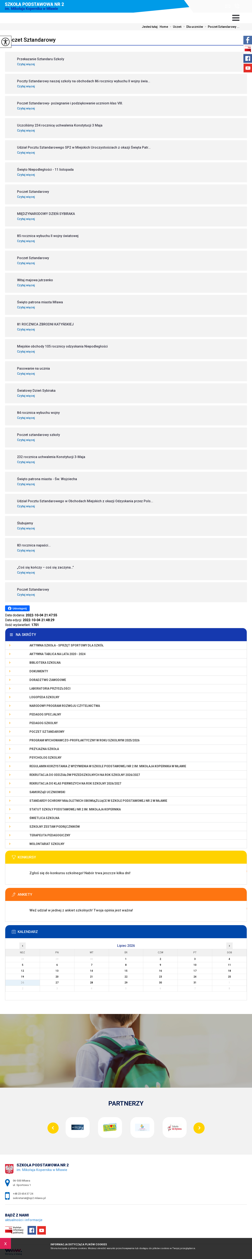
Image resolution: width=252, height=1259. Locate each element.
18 (229, 970)
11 (229, 964)
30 (160, 982)
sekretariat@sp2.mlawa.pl (227, 6)
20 (57, 976)
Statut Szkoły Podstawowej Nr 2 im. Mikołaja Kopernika (75, 809)
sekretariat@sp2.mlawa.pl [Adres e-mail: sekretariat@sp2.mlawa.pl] (29, 1198)
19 (22, 976)
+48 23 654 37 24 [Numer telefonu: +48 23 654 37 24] (23, 1193)
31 (195, 982)
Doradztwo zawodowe (47, 680)
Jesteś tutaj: (151, 26)
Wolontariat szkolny (46, 844)
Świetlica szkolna (44, 818)
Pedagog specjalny (45, 714)
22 (126, 976)
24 (195, 976)
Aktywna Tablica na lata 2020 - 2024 (57, 654)
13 (57, 970)
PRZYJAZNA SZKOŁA (44, 749)
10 (195, 964)
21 (91, 976)
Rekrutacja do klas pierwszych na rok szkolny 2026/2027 (75, 783)
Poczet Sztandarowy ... (221, 26)
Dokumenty (38, 671)
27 (57, 982)
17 (195, 970)
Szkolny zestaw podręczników (54, 826)
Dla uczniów (192, 26)
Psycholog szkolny (45, 757)
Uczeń (175, 26)
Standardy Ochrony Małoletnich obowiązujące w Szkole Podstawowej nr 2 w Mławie (98, 800)
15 (126, 970)
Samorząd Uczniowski (47, 792)
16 (160, 970)
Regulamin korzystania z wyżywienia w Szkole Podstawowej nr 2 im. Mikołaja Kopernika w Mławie (107, 766)
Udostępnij (17, 608)
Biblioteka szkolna (45, 662)
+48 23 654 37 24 (237, 6)
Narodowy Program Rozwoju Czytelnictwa (64, 705)
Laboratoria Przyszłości (49, 688)
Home (164, 26)
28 (91, 982)
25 (229, 976)
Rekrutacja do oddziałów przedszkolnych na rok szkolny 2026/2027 (84, 775)
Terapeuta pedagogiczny (49, 835)
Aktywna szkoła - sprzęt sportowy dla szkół (66, 645)
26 (22, 982)
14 (91, 970)
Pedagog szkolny (43, 723)
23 (160, 976)
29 (126, 982)
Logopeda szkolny (44, 697)
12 (22, 970)
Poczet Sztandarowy (30, 40)
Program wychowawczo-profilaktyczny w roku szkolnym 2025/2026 (84, 740)
